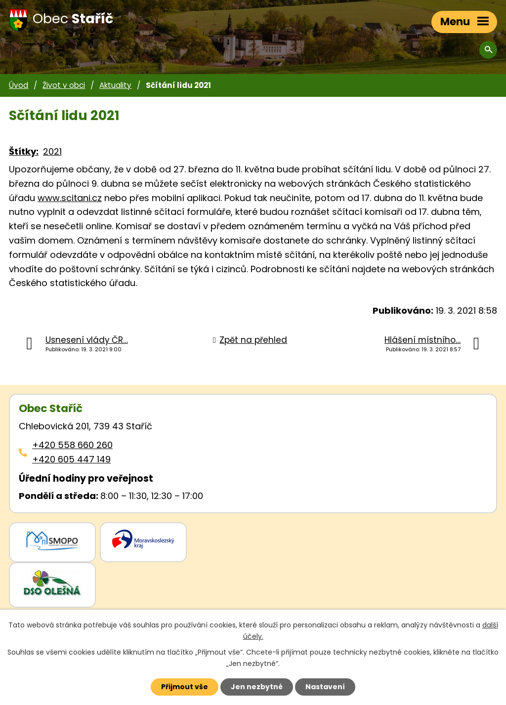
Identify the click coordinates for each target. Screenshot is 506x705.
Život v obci (63, 85)
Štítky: (24, 151)
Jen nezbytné (257, 687)
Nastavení (325, 687)
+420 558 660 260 (72, 445)
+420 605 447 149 (71, 459)
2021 (52, 151)
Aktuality (115, 85)
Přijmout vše (184, 687)
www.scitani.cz (70, 198)
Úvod (18, 85)
